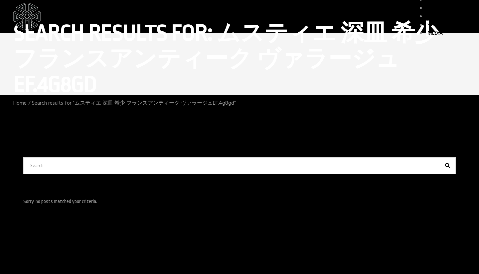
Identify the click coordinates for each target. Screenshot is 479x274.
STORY (434, 25)
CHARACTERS (442, 8)
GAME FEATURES (446, 16)
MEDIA (435, 33)
